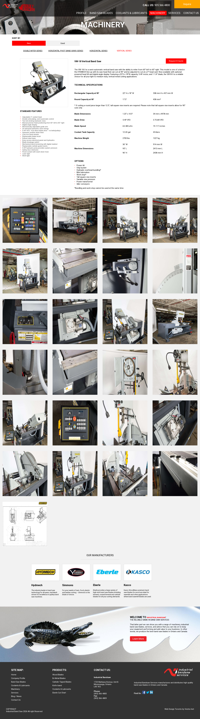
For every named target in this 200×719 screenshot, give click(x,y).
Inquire (187, 4)
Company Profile (18, 678)
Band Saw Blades (18, 682)
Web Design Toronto (173, 709)
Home (13, 674)
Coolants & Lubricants (20, 685)
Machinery (15, 689)
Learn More (138, 638)
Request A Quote (176, 61)
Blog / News (16, 696)
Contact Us (16, 700)
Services (14, 693)
